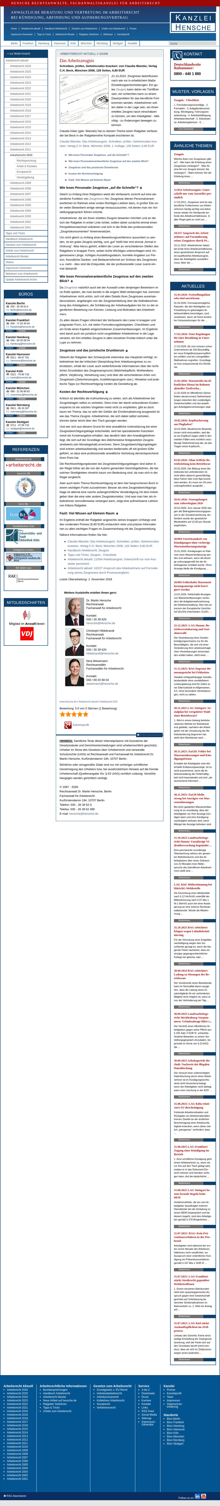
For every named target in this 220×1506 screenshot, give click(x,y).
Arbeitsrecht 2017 (20, 116)
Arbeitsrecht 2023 (20, 82)
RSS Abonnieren (149, 735)
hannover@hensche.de (23, 360)
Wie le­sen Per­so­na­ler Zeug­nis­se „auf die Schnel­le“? (99, 155)
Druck (145, 1396)
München (86, 43)
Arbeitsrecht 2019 (20, 105)
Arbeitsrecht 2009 (20, 183)
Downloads (148, 1393)
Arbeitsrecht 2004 (20, 210)
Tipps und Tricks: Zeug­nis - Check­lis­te (92, 554)
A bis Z (146, 1389)
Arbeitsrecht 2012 (20, 144)
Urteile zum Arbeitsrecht (113, 28)
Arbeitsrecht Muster (65, 34)
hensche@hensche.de (100, 623)
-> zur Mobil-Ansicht (18, 53)
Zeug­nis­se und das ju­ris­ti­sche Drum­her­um (93, 167)
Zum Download (185, 129)
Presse (133, 28)
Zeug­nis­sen (96, 198)
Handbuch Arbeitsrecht (56, 28)
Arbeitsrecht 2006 (20, 199)
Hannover (60, 43)
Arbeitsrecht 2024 (20, 77)
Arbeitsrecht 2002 (20, 221)
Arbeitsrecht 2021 (20, 93)
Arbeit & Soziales (27, 166)
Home (14, 28)
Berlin (14, 43)
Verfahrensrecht (106, 1407)
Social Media (149, 1414)
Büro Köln (173, 1433)
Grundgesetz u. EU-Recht (112, 1389)
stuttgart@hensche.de (22, 428)
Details (22, 314)
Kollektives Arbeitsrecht (110, 1400)
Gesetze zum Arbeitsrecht (84, 28)
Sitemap (146, 1418)
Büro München (175, 1436)
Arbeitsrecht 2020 (20, 99)
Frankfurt (28, 43)
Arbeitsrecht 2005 (20, 205)
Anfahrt (9, 314)
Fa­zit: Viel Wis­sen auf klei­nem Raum (90, 180)
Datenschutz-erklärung (175, 1405)
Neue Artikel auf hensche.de (60, 1400)
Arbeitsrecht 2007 (20, 194)
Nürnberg (102, 43)
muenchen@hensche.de (23, 394)
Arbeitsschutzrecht (108, 1396)
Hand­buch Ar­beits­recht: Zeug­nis (88, 550)
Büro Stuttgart (175, 1443)
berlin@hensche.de (21, 310)
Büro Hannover (176, 1429)
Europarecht (24, 171)
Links (145, 1407)
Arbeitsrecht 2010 (21, 155)
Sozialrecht (103, 1404)
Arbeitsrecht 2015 (20, 127)
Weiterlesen (184, 183)
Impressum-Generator (22, 34)
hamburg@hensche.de (22, 343)
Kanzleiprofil (123, 34)
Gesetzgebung (25, 177)
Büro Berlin (173, 1418)
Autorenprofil (76, 725)
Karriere (146, 1400)
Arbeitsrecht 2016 (20, 121)
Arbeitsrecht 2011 (20, 149)
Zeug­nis (121, 89)
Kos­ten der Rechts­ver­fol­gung (86, 173)
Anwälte (132, 43)
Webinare (108, 34)
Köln (73, 43)
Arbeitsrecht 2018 (20, 110)
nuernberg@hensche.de (23, 411)
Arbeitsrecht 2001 (20, 227)
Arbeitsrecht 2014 (20, 132)
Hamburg (43, 43)
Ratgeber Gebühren (89, 34)
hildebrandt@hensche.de (102, 653)
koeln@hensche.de (20, 377)
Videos (10, 262)
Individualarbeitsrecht (109, 1393)
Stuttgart (118, 43)
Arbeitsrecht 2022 (20, 88)
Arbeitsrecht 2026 (20, 66)
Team (170, 1396)
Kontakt (146, 1404)
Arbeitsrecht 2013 (20, 138)
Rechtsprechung (26, 160)
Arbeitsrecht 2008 (20, 188)
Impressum (173, 1400)
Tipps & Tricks (44, 34)
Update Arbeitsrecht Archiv (21, 279)
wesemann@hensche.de (102, 683)
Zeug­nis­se (70, 287)
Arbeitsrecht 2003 (20, 216)
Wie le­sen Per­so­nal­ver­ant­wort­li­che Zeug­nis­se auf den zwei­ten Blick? (109, 161)
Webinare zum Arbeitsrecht (22, 273)
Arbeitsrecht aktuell (30, 28)
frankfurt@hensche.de (22, 326)
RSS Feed (148, 1411)
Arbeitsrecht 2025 (20, 71)
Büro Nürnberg (175, 1440)
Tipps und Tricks (15, 233)
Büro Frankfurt (175, 1422)
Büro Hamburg (175, 1425)
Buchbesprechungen (55, 1389)
